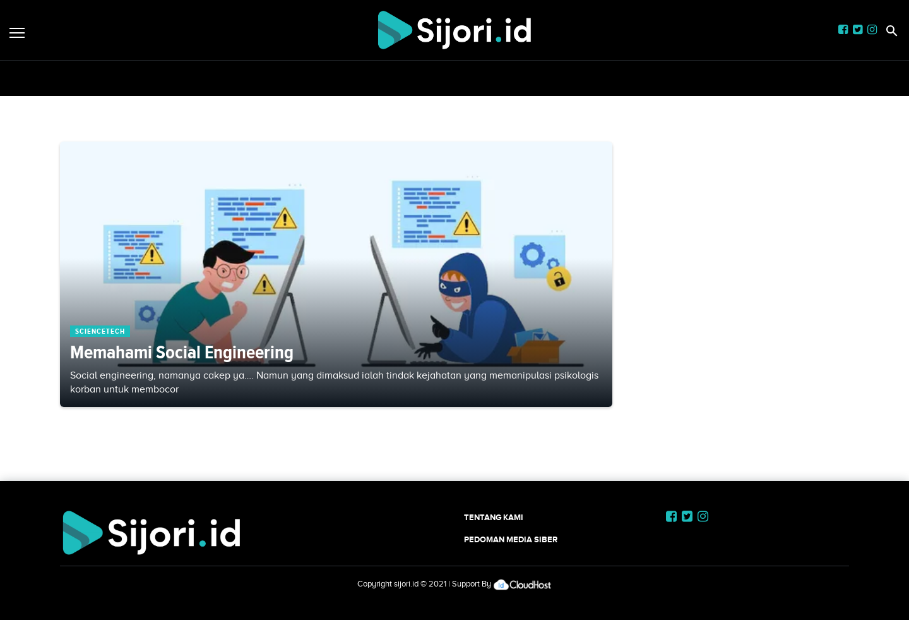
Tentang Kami (493, 517)
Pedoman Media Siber (510, 539)
